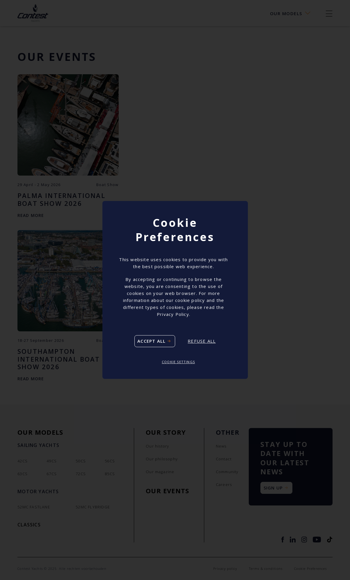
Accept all (151, 341)
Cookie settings (178, 362)
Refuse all (202, 341)
